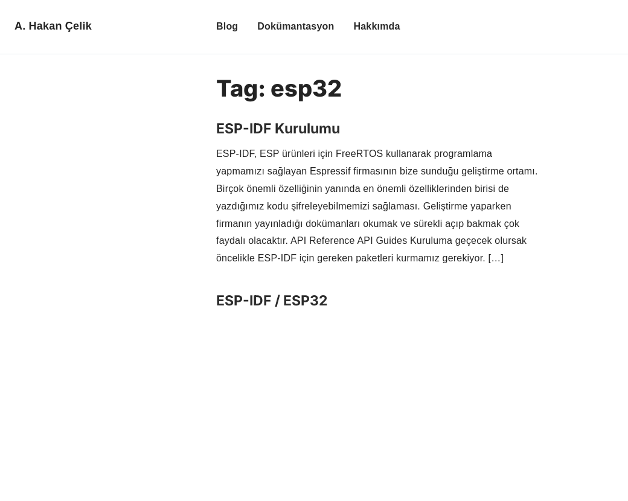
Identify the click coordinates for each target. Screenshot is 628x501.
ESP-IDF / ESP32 (271, 300)
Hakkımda (376, 26)
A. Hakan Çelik (53, 26)
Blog (227, 26)
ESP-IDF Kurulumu (278, 128)
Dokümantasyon (295, 26)
